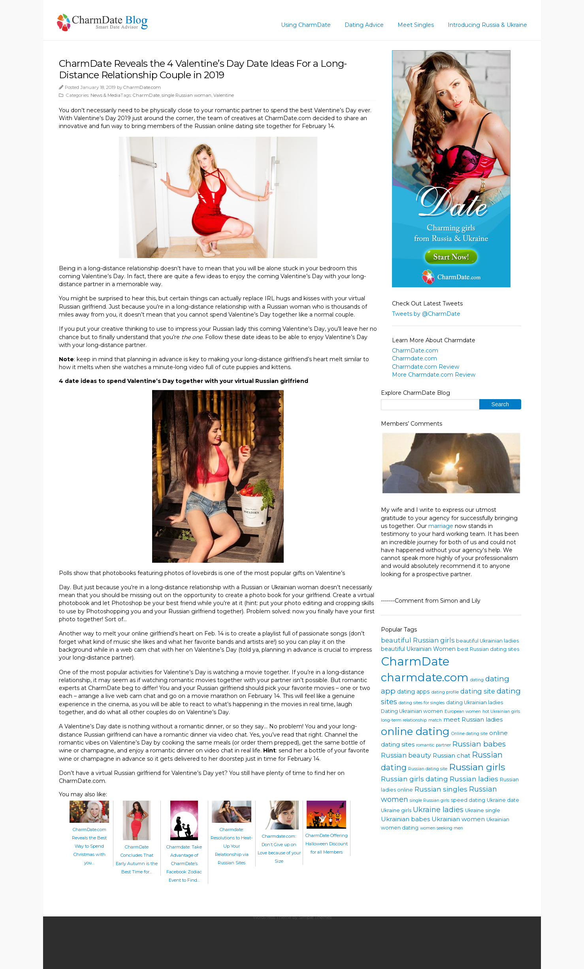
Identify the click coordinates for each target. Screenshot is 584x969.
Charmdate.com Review (425, 366)
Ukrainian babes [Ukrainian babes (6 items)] (405, 819)
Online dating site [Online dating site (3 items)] (469, 733)
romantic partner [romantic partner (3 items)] (433, 745)
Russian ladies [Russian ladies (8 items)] (474, 779)
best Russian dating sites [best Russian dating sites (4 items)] (488, 649)
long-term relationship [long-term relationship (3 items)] (404, 720)
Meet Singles (415, 24)
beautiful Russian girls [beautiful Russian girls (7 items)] (417, 640)
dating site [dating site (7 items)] (477, 691)
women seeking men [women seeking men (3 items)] (441, 828)
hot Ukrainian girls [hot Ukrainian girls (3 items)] (501, 711)
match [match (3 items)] (435, 720)
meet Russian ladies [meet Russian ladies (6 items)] (473, 719)
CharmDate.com (142, 87)
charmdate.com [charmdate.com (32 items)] (425, 677)
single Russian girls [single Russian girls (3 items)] (429, 800)
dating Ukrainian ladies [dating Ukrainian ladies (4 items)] (474, 702)
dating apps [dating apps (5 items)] (413, 691)
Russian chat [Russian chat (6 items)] (451, 755)
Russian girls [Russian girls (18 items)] (477, 767)
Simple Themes (315, 917)
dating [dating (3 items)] (477, 679)
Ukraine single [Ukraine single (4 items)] (482, 810)
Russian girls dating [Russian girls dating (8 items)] (414, 779)
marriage (440, 526)
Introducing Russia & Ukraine (487, 24)
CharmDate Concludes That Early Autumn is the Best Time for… (137, 855)
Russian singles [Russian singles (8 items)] (440, 789)
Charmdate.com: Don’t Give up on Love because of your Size (279, 844)
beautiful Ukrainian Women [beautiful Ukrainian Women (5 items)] (418, 648)
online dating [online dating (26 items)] (415, 731)
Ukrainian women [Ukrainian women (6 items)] (458, 819)
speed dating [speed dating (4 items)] (468, 800)
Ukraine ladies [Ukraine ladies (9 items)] (438, 809)
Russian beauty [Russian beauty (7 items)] (406, 755)
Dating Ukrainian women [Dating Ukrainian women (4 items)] (412, 711)
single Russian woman (186, 95)
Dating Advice (364, 24)
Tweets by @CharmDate (426, 313)
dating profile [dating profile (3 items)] (445, 692)
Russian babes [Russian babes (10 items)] (479, 743)
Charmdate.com (414, 358)
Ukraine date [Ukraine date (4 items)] (503, 800)
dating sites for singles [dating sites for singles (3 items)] (422, 702)
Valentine (223, 95)
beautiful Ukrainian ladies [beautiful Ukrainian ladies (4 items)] (487, 641)
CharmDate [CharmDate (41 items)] (415, 661)
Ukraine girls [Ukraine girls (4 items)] (396, 810)
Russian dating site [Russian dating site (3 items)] (427, 768)
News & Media (105, 95)
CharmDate (146, 95)
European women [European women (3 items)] (463, 711)
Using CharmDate (306, 24)
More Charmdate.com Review (433, 374)
